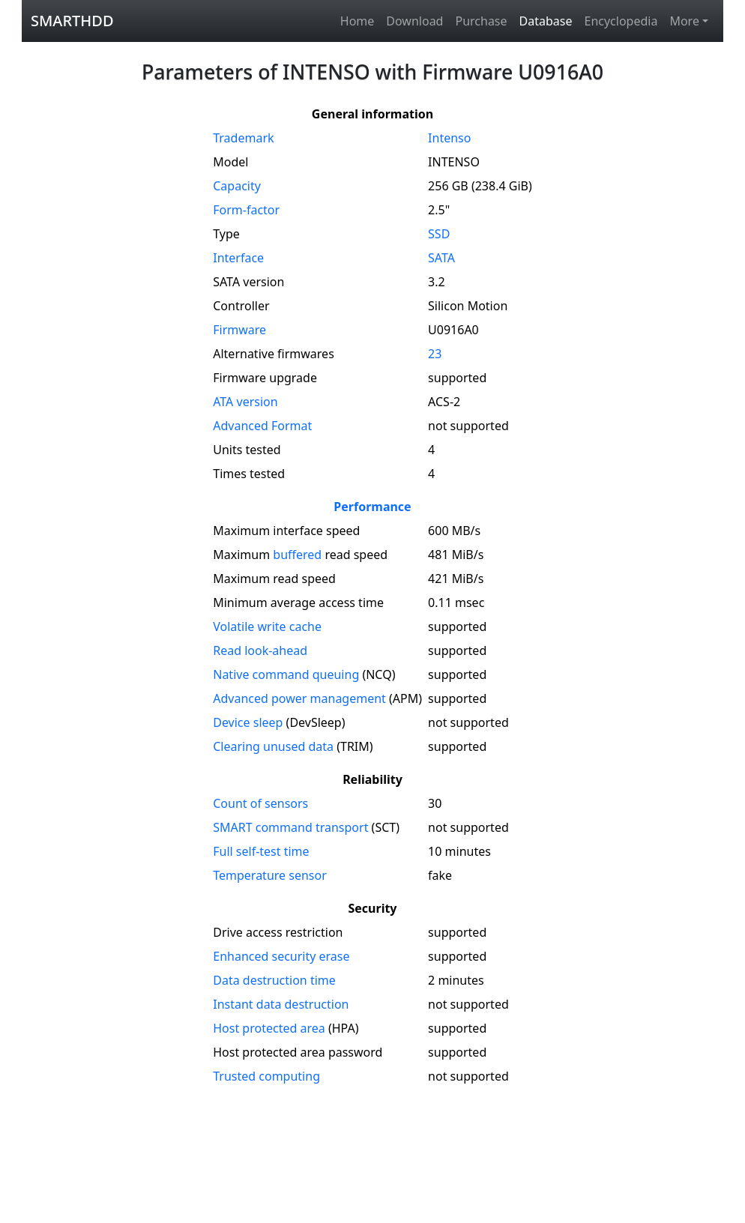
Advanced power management (299, 698)
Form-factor (246, 210)
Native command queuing (286, 674)
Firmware (239, 329)
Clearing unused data (273, 746)
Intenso (449, 138)
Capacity (237, 186)
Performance (372, 506)
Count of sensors (260, 803)
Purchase (481, 21)
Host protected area (269, 1028)
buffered (297, 554)
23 (434, 353)
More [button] (684, 21)
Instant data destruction (281, 1004)
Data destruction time (274, 980)
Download (414, 21)
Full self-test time (261, 851)
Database (546, 21)
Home (357, 21)
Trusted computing (266, 1076)
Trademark (243, 138)
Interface (238, 258)
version (245, 401)
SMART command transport (290, 827)
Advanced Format (262, 425)
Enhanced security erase (281, 956)
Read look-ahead (260, 650)
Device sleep (248, 722)
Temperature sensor (270, 875)
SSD (439, 234)
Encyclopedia (620, 21)
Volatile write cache (267, 626)
